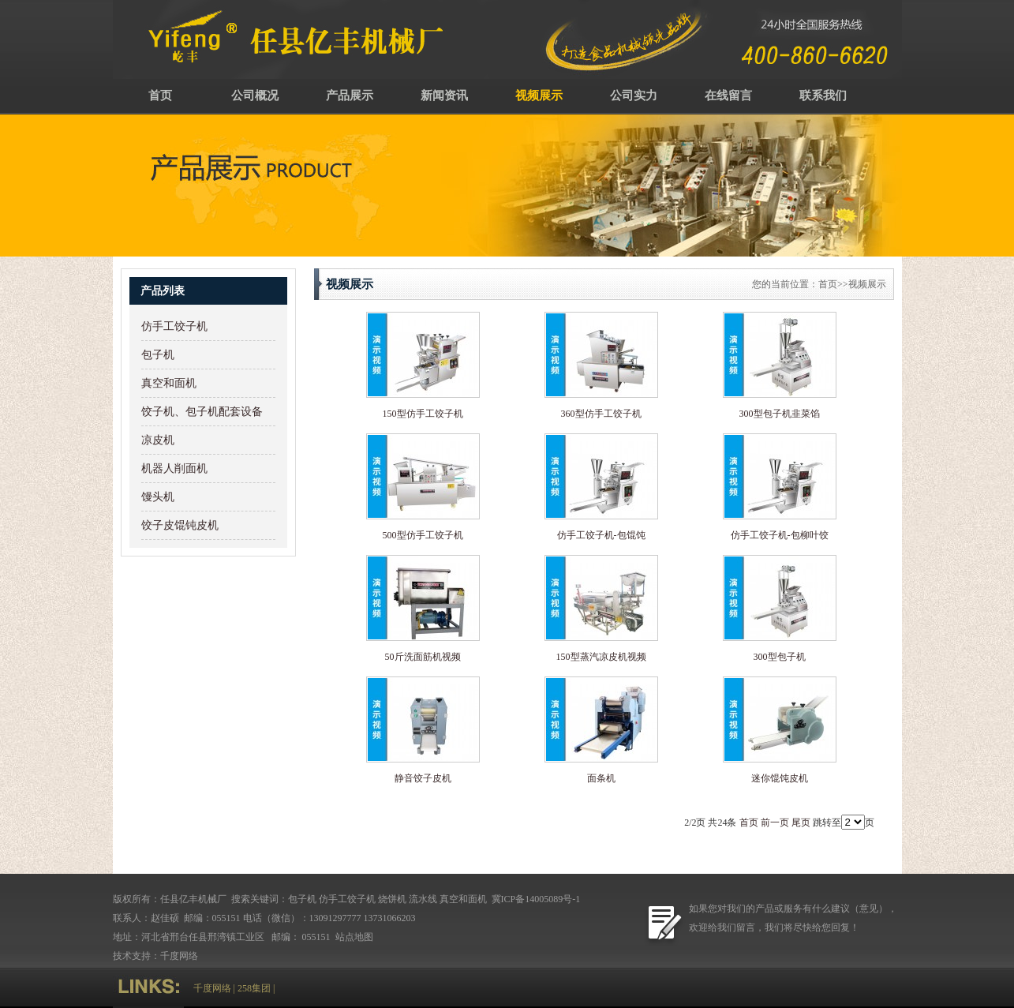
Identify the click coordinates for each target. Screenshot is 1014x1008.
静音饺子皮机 (423, 778)
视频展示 (539, 95)
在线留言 (728, 95)
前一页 (775, 822)
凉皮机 (157, 440)
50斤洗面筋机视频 (423, 656)
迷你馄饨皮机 (779, 778)
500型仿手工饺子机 (423, 535)
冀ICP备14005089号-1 (535, 899)
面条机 (601, 778)
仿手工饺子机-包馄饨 (601, 535)
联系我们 (823, 95)
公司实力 (633, 95)
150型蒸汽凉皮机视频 (601, 656)
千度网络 (179, 955)
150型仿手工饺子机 (423, 413)
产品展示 (349, 95)
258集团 (254, 988)
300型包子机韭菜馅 (779, 413)
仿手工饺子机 (174, 326)
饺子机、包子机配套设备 (202, 412)
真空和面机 (168, 383)
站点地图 (355, 936)
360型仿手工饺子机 (601, 413)
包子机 (157, 355)
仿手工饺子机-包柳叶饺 (780, 535)
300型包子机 (780, 656)
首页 (160, 95)
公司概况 (255, 95)
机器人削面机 (174, 468)
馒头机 (157, 497)
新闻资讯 (444, 95)
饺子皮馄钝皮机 (180, 525)
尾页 (800, 822)
